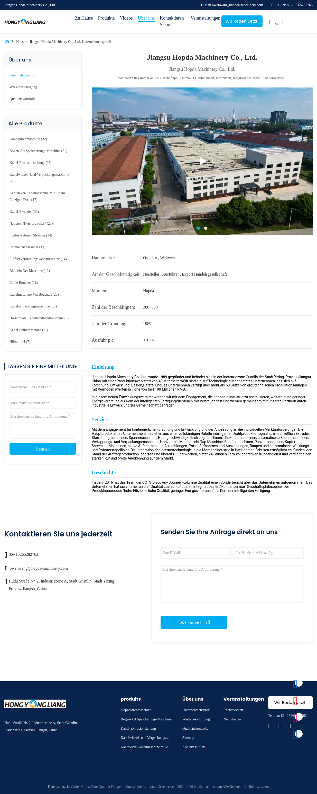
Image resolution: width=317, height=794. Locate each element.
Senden (43, 449)
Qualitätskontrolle (22, 99)
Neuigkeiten (232, 719)
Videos (126, 18)
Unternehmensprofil (24, 75)
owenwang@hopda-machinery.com (39, 568)
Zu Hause (84, 18)
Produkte (106, 18)
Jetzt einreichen (194, 622)
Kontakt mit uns (194, 747)
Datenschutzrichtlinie (63, 787)
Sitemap (188, 738)
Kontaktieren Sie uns (172, 21)
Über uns (146, 18)
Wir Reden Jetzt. (242, 21)
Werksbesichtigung (23, 87)
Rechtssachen (233, 710)
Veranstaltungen (203, 18)
